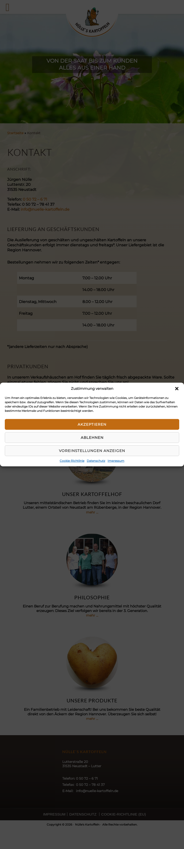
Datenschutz (96, 461)
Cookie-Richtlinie (72, 461)
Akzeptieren (92, 424)
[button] (176, 388)
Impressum (116, 461)
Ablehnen (92, 437)
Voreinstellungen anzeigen (92, 450)
